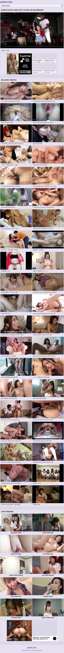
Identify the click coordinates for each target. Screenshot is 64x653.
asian (3, 50)
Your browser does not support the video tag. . (32, 30)
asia (8, 50)
